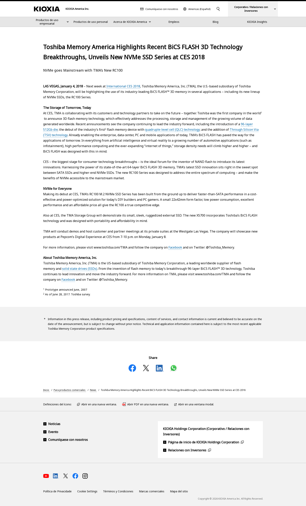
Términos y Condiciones (118, 491)
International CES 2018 (123, 86)
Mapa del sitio (179, 491)
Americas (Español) (199, 9)
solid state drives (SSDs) (79, 268)
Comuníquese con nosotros (161, 9)
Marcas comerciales (151, 491)
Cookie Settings (87, 491)
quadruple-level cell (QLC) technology (172, 129)
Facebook (175, 247)
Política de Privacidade (57, 491)
